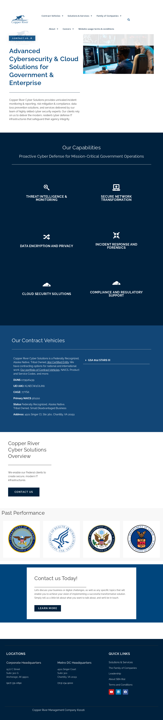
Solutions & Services (80, 16)
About (53, 29)
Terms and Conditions (120, 684)
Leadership (115, 673)
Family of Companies (109, 16)
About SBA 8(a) (117, 679)
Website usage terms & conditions (96, 29)
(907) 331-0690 (14, 683)
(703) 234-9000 (65, 683)
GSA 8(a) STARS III (99, 360)
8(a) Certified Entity (58, 362)
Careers (68, 29)
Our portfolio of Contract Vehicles (40, 369)
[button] (116, 360)
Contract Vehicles (52, 16)
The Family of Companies (123, 668)
